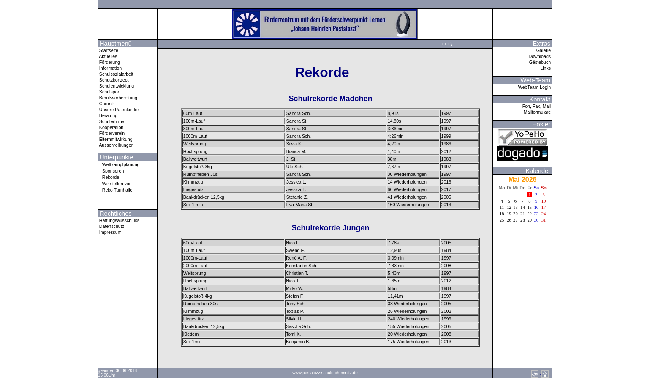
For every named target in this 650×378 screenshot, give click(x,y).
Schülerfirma (111, 121)
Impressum (110, 232)
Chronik (106, 103)
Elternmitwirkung (115, 139)
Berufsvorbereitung (117, 97)
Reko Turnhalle (115, 189)
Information (110, 68)
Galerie (544, 50)
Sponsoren (111, 170)
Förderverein (111, 133)
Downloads (540, 56)
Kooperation (110, 127)
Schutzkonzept (113, 79)
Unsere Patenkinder (118, 109)
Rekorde (108, 177)
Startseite (108, 50)
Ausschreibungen (116, 145)
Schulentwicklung (116, 85)
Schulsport (109, 91)
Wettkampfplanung (119, 164)
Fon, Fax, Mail (537, 106)
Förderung (109, 62)
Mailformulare (538, 112)
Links (546, 68)
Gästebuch (540, 62)
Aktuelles (107, 56)
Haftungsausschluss (118, 220)
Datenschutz (111, 226)
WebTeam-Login (535, 87)
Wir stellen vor (114, 183)
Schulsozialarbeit (115, 74)
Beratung (107, 115)
